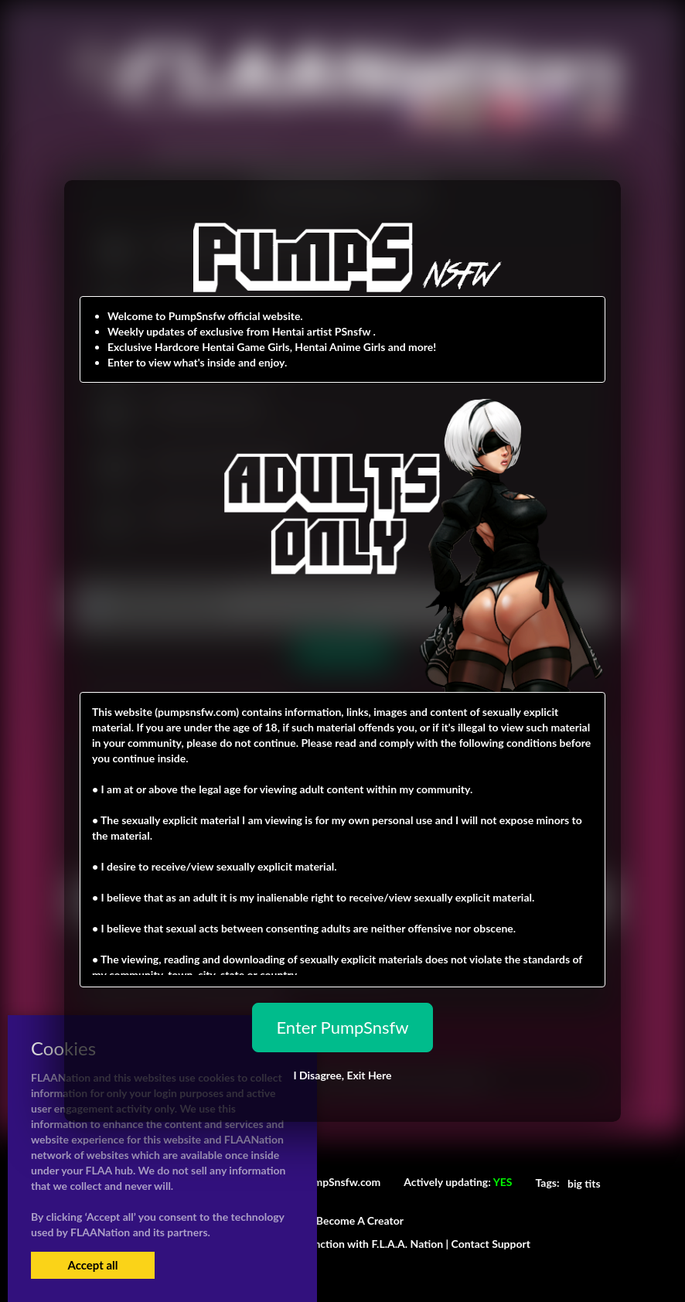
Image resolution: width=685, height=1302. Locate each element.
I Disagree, (342, 1075)
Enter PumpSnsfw (342, 1027)
